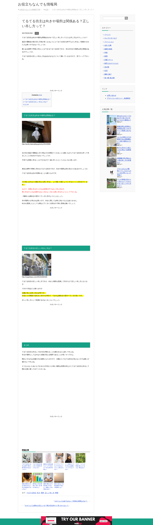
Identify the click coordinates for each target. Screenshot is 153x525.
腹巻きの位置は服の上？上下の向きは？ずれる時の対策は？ (48, 466)
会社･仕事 (107, 45)
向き (38, 493)
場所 (42, 493)
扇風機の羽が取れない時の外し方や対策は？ (124, 160)
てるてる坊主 (31, 493)
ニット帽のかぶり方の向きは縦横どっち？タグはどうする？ (69, 466)
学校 (106, 52)
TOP (30, 9)
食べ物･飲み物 (109, 78)
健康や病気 (108, 49)
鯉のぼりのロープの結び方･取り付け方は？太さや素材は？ (124, 118)
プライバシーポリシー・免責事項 (118, 98)
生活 (36, 33)
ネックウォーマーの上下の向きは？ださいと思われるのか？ (59, 466)
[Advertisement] (56, 75)
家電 (106, 56)
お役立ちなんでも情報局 (37, 4)
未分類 (106, 67)
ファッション (109, 42)
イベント (107, 34)
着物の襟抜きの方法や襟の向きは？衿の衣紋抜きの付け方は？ (26, 486)
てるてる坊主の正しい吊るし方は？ (35, 102)
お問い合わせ (111, 95)
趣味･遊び (107, 74)
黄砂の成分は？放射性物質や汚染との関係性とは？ (59, 485)
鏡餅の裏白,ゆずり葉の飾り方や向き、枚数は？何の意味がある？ (48, 486)
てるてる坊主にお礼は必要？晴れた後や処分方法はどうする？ (26, 466)
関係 (56, 493)
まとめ (26, 104)
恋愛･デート (108, 60)
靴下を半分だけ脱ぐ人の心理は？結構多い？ (124, 150)
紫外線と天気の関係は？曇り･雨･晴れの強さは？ (37, 485)
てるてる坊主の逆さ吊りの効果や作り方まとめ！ (37, 465)
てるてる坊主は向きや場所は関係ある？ (37, 99)
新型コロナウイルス (111, 63)
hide (40, 95)
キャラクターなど (110, 38)
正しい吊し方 (49, 493)
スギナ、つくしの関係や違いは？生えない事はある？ (80, 465)
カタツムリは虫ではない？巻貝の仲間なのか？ (70, 501)
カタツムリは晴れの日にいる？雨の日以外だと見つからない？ (46, 505)
